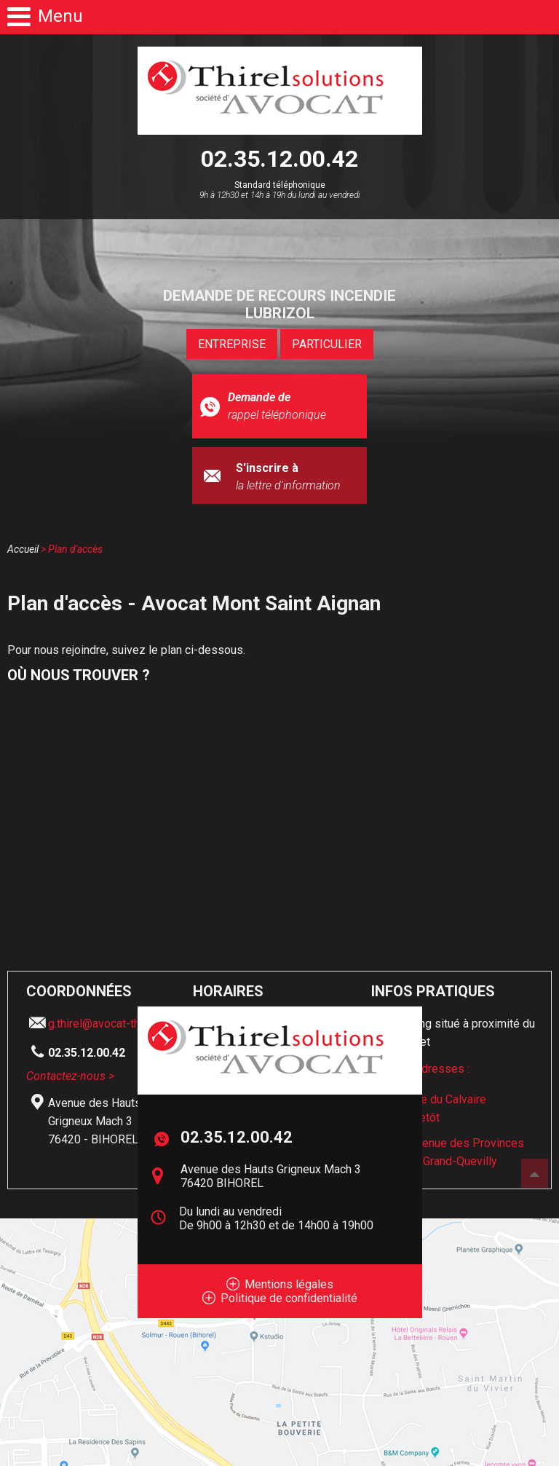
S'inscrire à (296, 477)
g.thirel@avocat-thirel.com (114, 1023)
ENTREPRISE (232, 344)
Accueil (23, 549)
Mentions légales (289, 1284)
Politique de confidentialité (289, 1298)
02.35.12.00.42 (279, 159)
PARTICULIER (327, 344)
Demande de (279, 407)
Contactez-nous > (70, 1076)
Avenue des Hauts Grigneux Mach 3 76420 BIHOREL (271, 1176)
